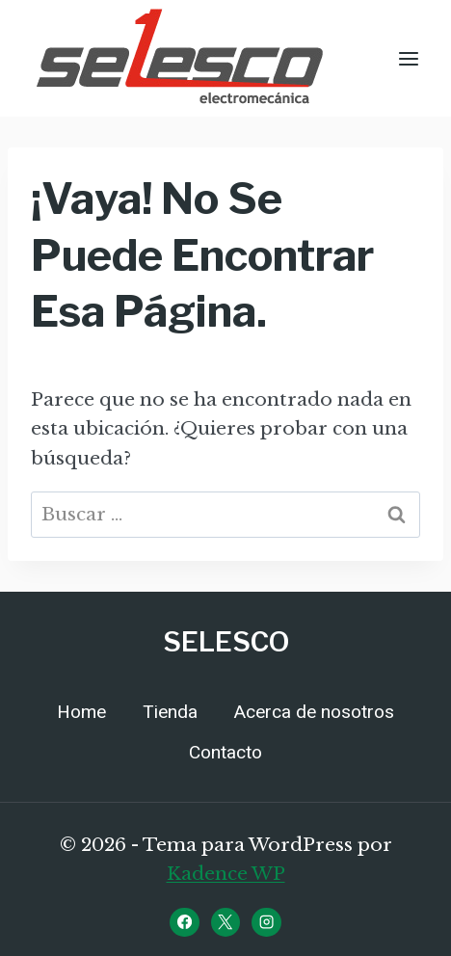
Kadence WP (226, 874)
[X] (225, 922)
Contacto (225, 752)
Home (81, 712)
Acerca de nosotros (314, 712)
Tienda (170, 712)
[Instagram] (266, 922)
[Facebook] (184, 922)
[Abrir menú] (408, 58)
